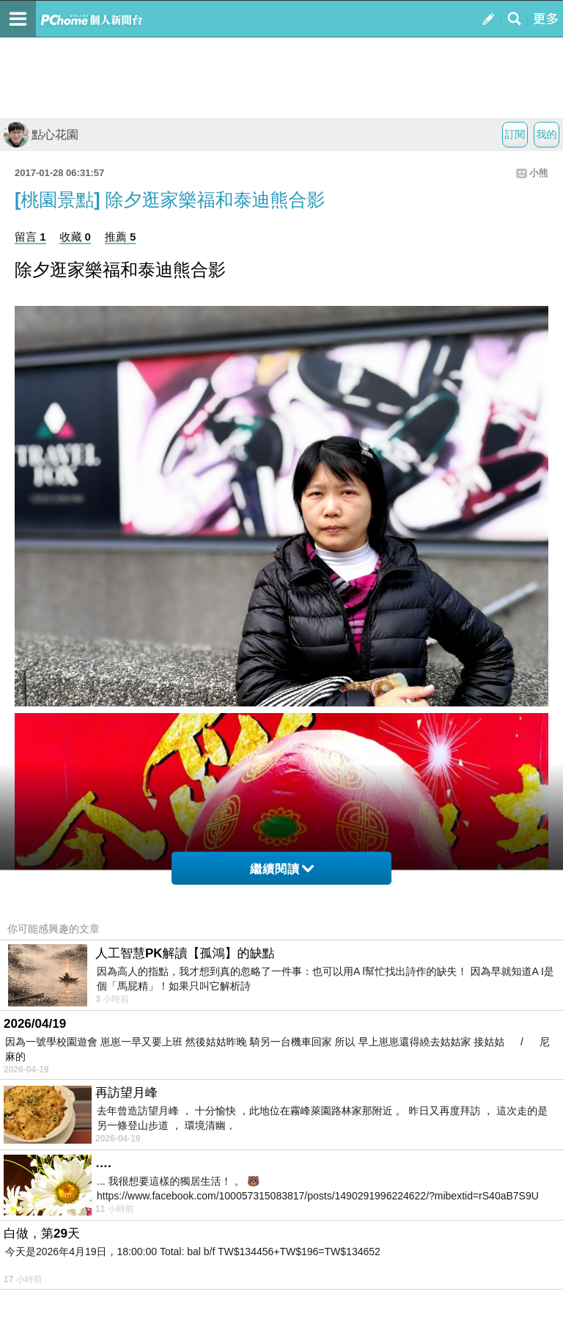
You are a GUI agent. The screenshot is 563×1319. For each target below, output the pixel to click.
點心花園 (41, 134)
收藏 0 (75, 236)
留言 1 (30, 236)
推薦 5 (120, 236)
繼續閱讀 (282, 869)
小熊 (538, 172)
